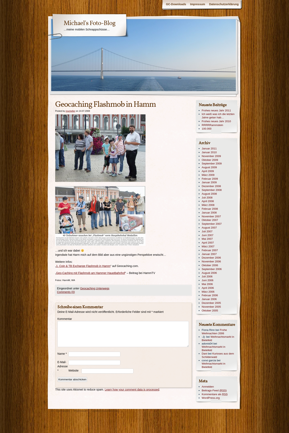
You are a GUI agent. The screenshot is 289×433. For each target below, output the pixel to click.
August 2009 (209, 167)
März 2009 (208, 174)
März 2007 (208, 246)
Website (73, 370)
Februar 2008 (210, 208)
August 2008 (209, 193)
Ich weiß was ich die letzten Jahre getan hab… (218, 116)
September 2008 (212, 189)
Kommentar (62, 318)
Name (62, 353)
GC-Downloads (176, 4)
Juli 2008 (207, 197)
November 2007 (211, 216)
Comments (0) (66, 292)
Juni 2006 (207, 280)
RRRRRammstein (212, 125)
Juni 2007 (207, 235)
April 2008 (208, 201)
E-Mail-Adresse (62, 366)
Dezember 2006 (211, 257)
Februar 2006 (210, 295)
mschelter (70, 111)
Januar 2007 (209, 254)
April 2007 (208, 242)
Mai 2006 (207, 284)
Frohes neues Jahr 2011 (216, 110)
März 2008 (208, 204)
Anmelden (208, 386)
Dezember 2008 (211, 186)
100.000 (207, 128)
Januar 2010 (209, 152)
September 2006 (212, 269)
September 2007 (212, 223)
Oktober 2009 (210, 159)
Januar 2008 (209, 212)
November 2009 (211, 156)
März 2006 (208, 291)
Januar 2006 (209, 299)
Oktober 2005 (210, 310)
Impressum (197, 4)
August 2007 (209, 227)
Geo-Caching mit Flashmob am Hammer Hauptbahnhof (90, 273)
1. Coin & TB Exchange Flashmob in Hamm (83, 266)
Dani (204, 353)
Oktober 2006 (210, 265)
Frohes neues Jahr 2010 (216, 121)
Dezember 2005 (211, 302)
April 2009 (208, 171)
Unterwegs (102, 288)
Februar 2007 (210, 250)
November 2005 (211, 306)
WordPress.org (211, 397)
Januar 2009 (209, 182)
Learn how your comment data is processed (132, 389)
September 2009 (212, 163)
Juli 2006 (207, 276)
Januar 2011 (209, 148)
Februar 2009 (210, 178)
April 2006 (208, 287)
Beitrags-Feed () (214, 390)
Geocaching (87, 288)
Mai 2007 (207, 238)
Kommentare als (215, 394)
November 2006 (211, 261)
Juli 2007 (207, 231)
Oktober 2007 (210, 220)
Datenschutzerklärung (224, 4)
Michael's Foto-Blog (89, 23)
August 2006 (209, 272)
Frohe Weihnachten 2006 (214, 331)
